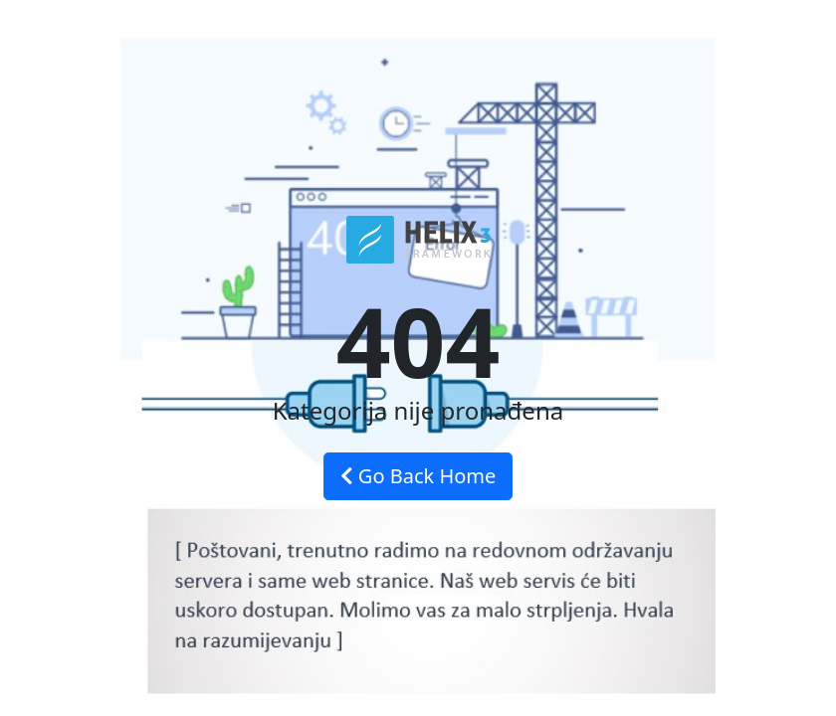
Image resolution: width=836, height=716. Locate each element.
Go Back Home (418, 475)
